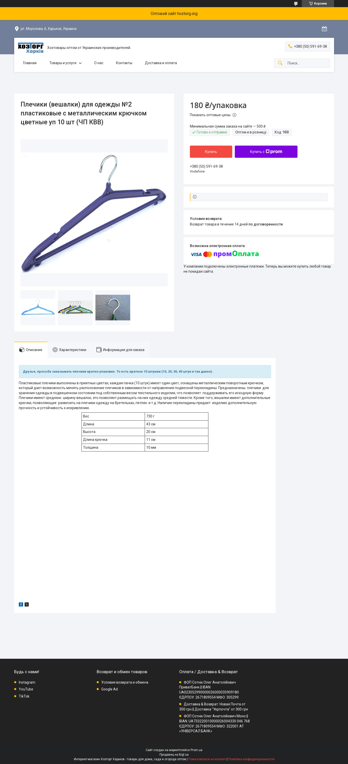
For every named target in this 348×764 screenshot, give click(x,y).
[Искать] (280, 63)
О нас (98, 63)
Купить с (266, 151)
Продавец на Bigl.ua (174, 754)
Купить (211, 152)
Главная (30, 63)
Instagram (27, 682)
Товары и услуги (62, 63)
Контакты (124, 63)
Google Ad (109, 689)
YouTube (26, 689)
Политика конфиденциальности (251, 759)
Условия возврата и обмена (124, 682)
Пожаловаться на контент (207, 759)
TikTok (24, 696)
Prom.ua (196, 750)
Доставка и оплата (161, 63)
